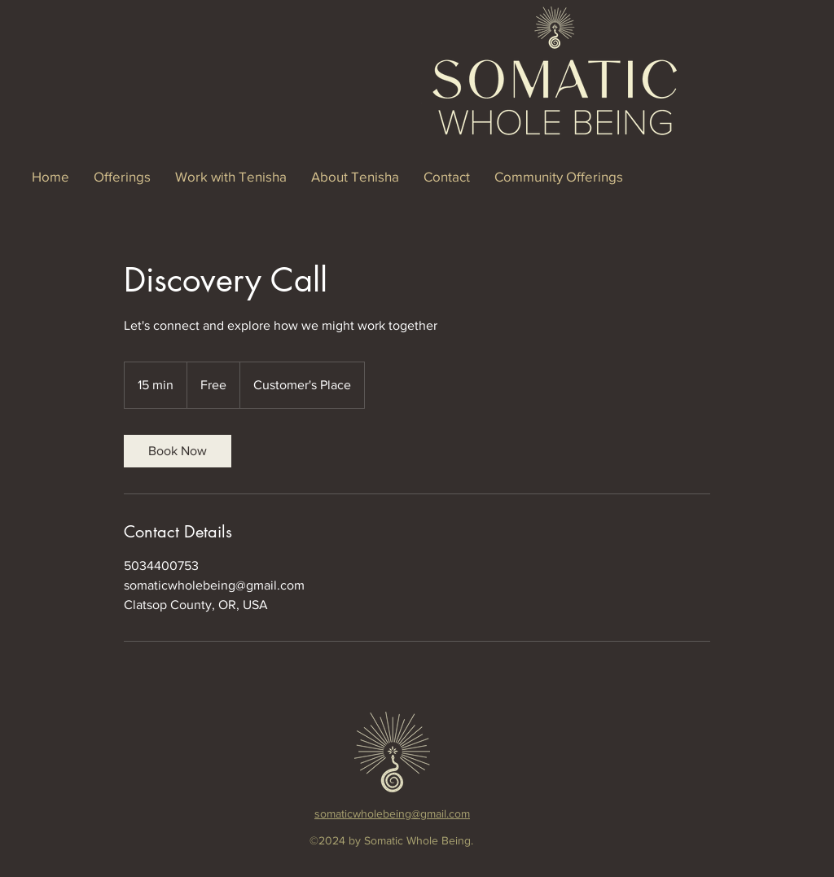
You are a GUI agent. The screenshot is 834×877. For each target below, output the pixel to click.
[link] (177, 451)
